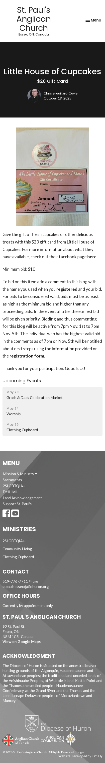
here (92, 256)
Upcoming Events (21, 381)
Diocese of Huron (60, 723)
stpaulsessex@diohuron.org (25, 586)
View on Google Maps (21, 641)
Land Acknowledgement (22, 498)
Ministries (19, 529)
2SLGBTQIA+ (14, 486)
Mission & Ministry (20, 474)
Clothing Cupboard (18, 556)
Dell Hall (10, 492)
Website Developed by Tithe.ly (80, 756)
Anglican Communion (59, 739)
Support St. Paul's (17, 504)
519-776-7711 (15, 581)
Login (80, 752)
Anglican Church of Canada (21, 739)
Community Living (17, 548)
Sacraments (12, 480)
